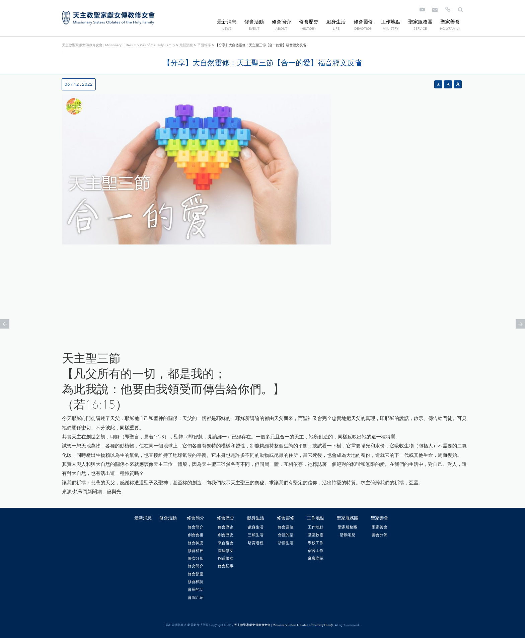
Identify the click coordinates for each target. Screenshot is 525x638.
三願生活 (256, 535)
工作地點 (390, 22)
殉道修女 (225, 558)
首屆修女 (225, 550)
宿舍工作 (315, 550)
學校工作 (315, 543)
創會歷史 (225, 535)
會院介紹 (196, 597)
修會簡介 (281, 22)
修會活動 (254, 22)
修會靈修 (363, 22)
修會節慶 (196, 574)
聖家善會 (450, 22)
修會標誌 (196, 581)
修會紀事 (225, 566)
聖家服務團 (420, 22)
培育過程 (256, 543)
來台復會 (225, 543)
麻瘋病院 (315, 558)
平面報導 (204, 45)
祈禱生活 (286, 543)
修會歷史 (308, 22)
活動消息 (348, 535)
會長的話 (196, 589)
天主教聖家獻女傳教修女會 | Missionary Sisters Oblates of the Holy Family (108, 18)
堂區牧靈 (315, 535)
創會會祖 (196, 535)
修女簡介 (196, 566)
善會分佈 (379, 535)
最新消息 (227, 22)
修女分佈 (196, 558)
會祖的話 (286, 535)
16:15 (100, 405)
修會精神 (196, 550)
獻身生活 (336, 22)
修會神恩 (196, 543)
